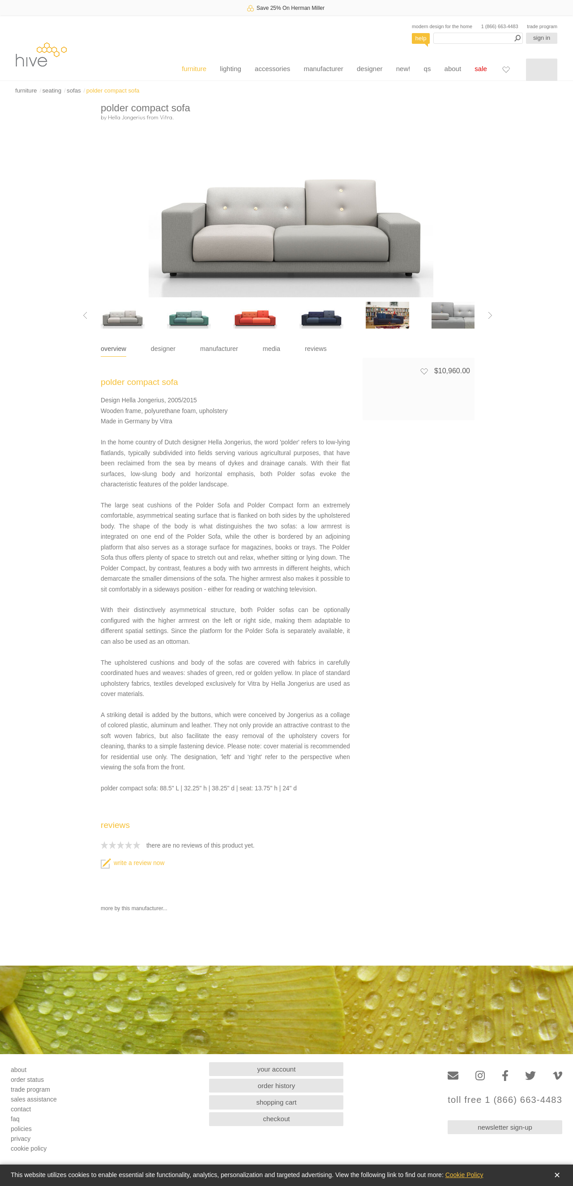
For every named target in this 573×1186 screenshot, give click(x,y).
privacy (20, 1138)
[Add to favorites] (424, 371)
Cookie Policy (464, 1174)
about (453, 68)
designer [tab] (163, 348)
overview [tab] (113, 348)
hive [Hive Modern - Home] (41, 54)
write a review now (132, 863)
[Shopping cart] (541, 70)
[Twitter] (530, 1076)
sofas (74, 90)
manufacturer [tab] (219, 348)
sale (481, 68)
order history (276, 1085)
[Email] (453, 1076)
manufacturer (323, 68)
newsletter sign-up (505, 1127)
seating (51, 90)
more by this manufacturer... (134, 908)
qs (427, 68)
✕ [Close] (557, 1175)
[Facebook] (505, 1076)
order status (27, 1079)
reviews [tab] (316, 348)
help (421, 38)
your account (276, 1069)
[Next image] (490, 315)
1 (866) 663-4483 (499, 26)
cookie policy (29, 1148)
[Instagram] (480, 1076)
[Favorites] (505, 69)
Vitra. (167, 117)
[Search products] (478, 38)
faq (15, 1119)
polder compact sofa (113, 90)
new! (403, 68)
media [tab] (271, 348)
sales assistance (34, 1099)
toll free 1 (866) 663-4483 (505, 1100)
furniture (194, 68)
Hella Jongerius (126, 117)
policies (21, 1128)
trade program (542, 26)
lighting (230, 68)
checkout (276, 1119)
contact (21, 1109)
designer (370, 68)
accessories (272, 68)
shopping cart (276, 1102)
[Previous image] (85, 315)
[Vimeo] (557, 1076)
